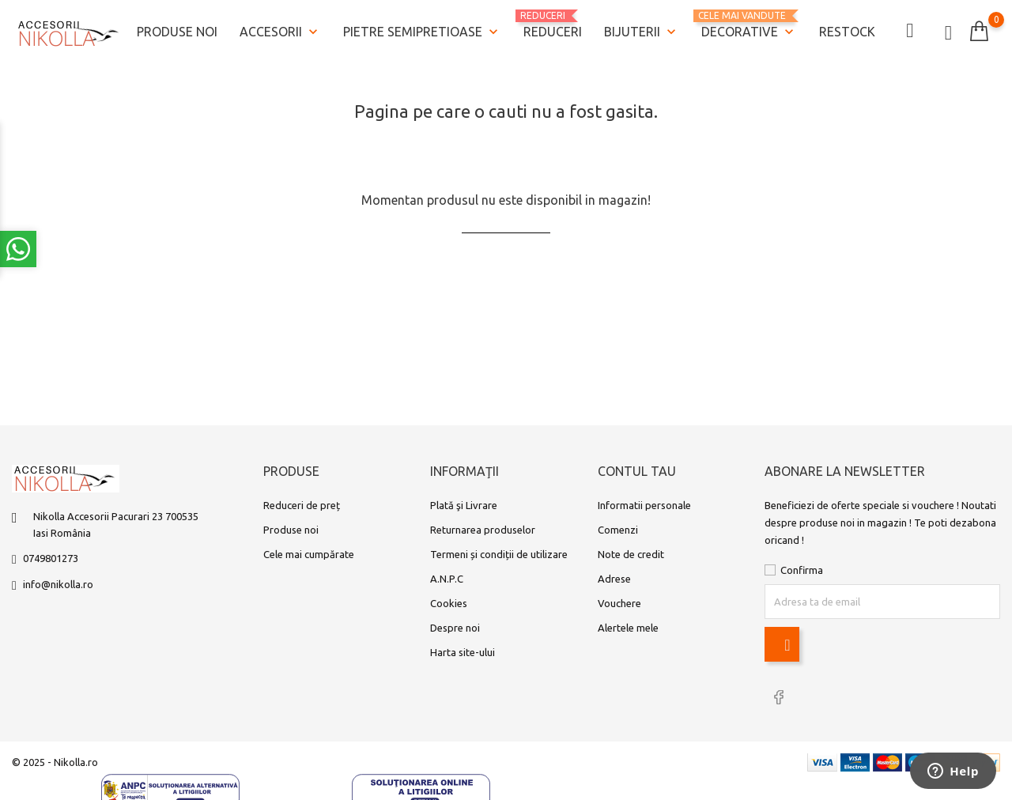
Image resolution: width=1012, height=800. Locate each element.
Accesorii (280, 32)
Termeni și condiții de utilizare (499, 554)
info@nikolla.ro (58, 584)
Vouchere (619, 603)
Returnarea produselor (482, 529)
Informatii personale (644, 505)
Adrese (614, 578)
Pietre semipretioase (422, 32)
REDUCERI (552, 24)
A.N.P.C (446, 578)
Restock (847, 32)
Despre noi (455, 627)
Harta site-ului (462, 652)
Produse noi (177, 32)
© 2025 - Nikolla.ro (55, 762)
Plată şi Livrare (463, 505)
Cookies (448, 603)
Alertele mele (628, 627)
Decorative (749, 25)
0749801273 (50, 558)
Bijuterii (641, 32)
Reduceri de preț (301, 505)
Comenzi (618, 529)
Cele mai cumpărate (308, 554)
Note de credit (631, 554)
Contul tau (637, 472)
